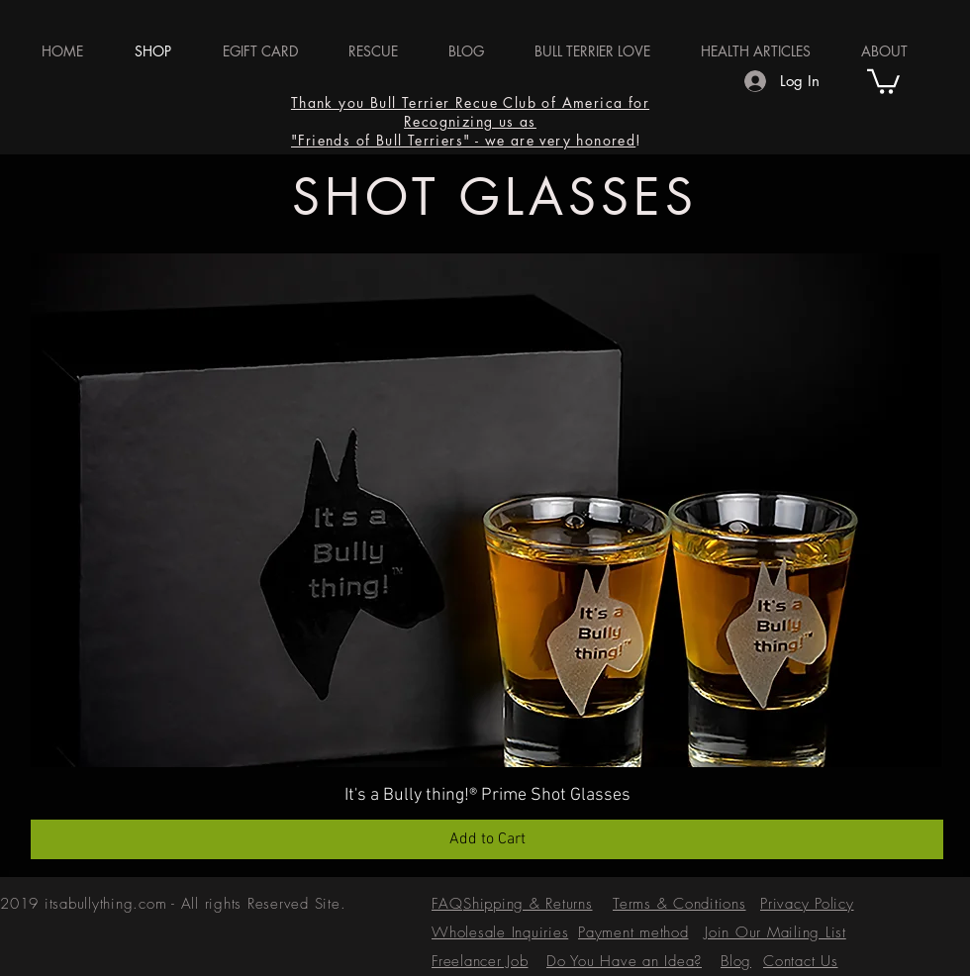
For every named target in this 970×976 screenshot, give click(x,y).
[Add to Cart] (487, 839)
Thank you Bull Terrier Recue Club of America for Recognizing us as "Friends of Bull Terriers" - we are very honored (470, 121)
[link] (883, 80)
